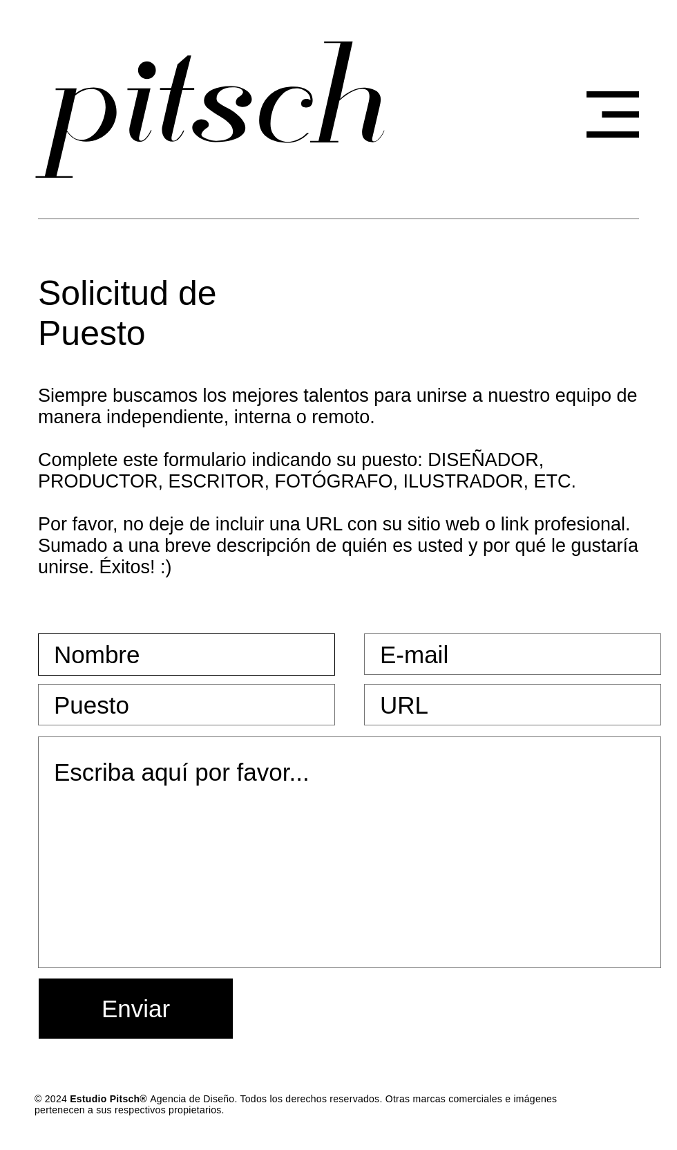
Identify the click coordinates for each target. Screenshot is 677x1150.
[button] (613, 114)
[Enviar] (136, 1009)
